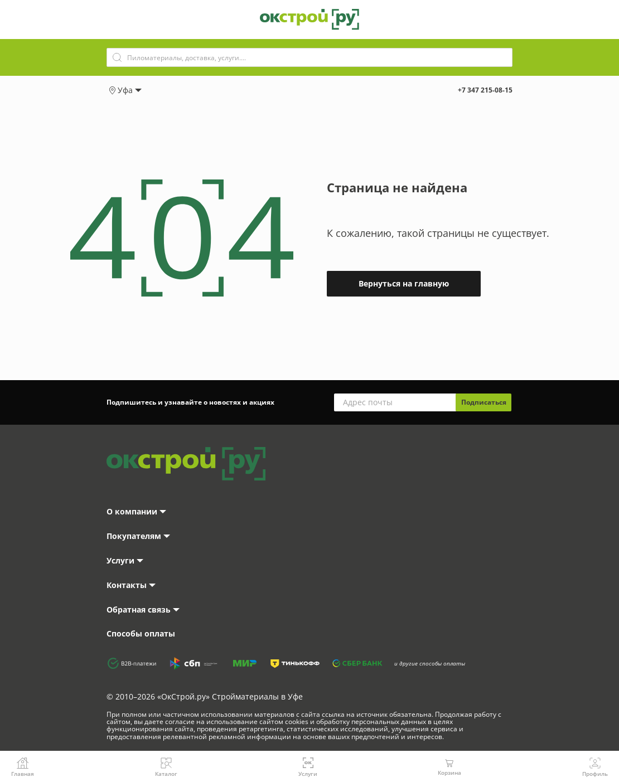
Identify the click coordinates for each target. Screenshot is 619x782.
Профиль (595, 766)
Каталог (166, 766)
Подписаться (483, 402)
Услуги (307, 766)
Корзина (449, 766)
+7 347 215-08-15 (485, 90)
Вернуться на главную (404, 283)
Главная (22, 766)
